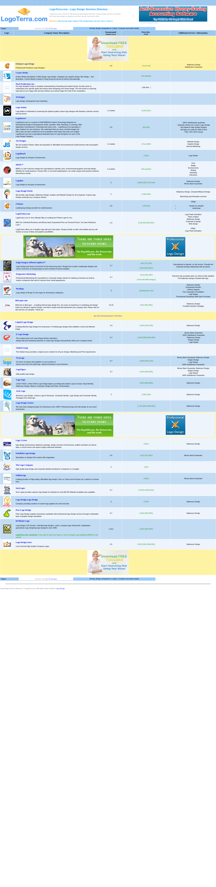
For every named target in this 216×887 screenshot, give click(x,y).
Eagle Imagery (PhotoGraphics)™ (31, 262)
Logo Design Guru (24, 542)
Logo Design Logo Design (27, 499)
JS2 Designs (21, 141)
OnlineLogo (21, 475)
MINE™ (19, 165)
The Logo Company (24, 465)
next (55, 28)
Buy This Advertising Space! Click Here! (108, 316)
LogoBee (19, 180)
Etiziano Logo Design (25, 64)
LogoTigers (21, 369)
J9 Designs (20, 97)
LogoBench (21, 153)
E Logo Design (22, 334)
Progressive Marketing (26, 274)
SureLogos (20, 488)
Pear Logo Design (23, 510)
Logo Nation (21, 107)
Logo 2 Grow (21, 440)
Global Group (22, 348)
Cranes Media (22, 73)
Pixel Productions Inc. (25, 84)
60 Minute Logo (22, 521)
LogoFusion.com (23, 214)
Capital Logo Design (24, 322)
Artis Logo (20, 391)
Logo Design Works (24, 191)
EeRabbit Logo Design (25, 453)
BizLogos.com (21, 300)
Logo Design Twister (25, 403)
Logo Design (60, 588)
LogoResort (21, 118)
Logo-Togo (20, 380)
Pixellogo (20, 288)
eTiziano (19, 204)
